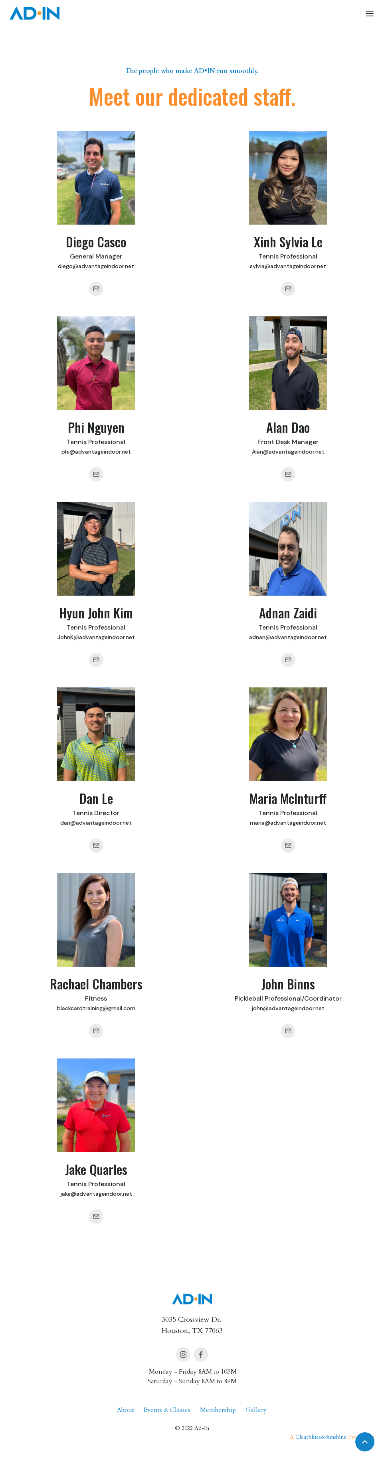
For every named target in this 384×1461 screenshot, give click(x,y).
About (125, 1410)
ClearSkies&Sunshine (320, 1437)
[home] (34, 13)
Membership (218, 1410)
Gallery (256, 1410)
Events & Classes (167, 1410)
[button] (369, 13)
